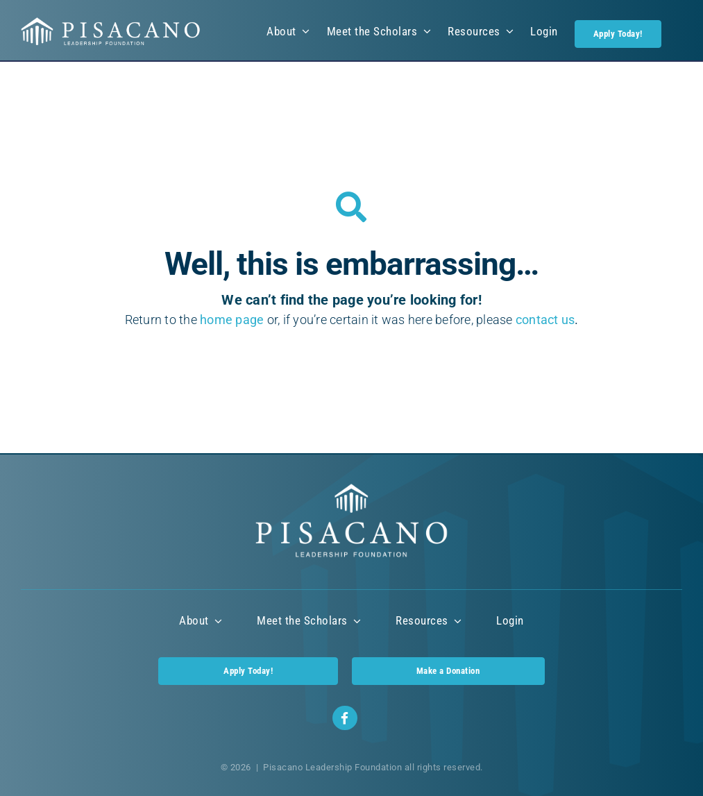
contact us (545, 319)
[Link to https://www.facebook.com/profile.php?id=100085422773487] (344, 718)
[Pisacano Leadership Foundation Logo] (111, 22)
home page (232, 319)
